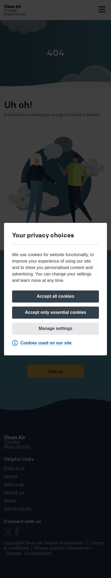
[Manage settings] (55, 329)
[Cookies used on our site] (43, 343)
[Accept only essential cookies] (55, 313)
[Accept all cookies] (55, 296)
